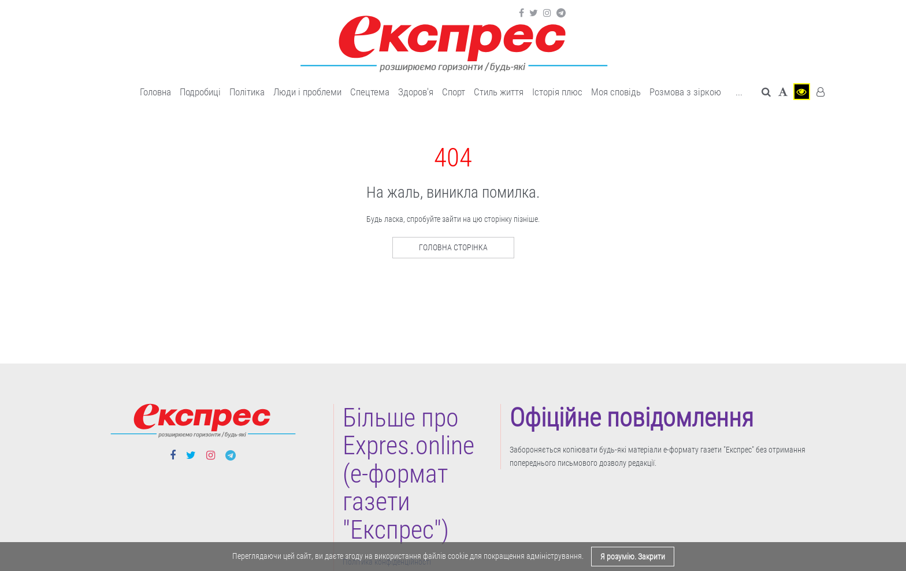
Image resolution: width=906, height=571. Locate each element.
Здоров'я (415, 92)
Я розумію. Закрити (632, 556)
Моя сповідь (616, 92)
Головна (155, 92)
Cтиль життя (498, 92)
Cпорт (453, 92)
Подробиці (200, 92)
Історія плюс (557, 92)
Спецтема (369, 92)
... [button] (739, 92)
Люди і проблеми (307, 92)
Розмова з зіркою (685, 92)
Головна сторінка (453, 247)
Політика (247, 92)
